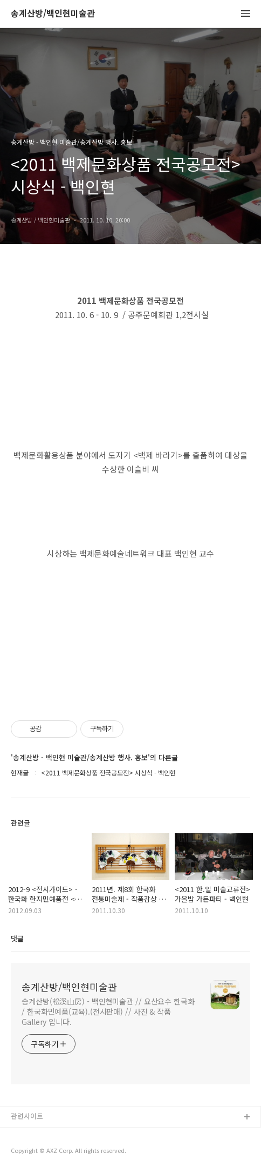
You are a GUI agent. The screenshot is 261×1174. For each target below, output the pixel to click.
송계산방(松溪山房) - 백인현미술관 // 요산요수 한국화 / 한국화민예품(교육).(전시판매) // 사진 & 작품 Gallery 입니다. (108, 1011)
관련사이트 (27, 1116)
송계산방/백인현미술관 (53, 13)
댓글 (17, 938)
